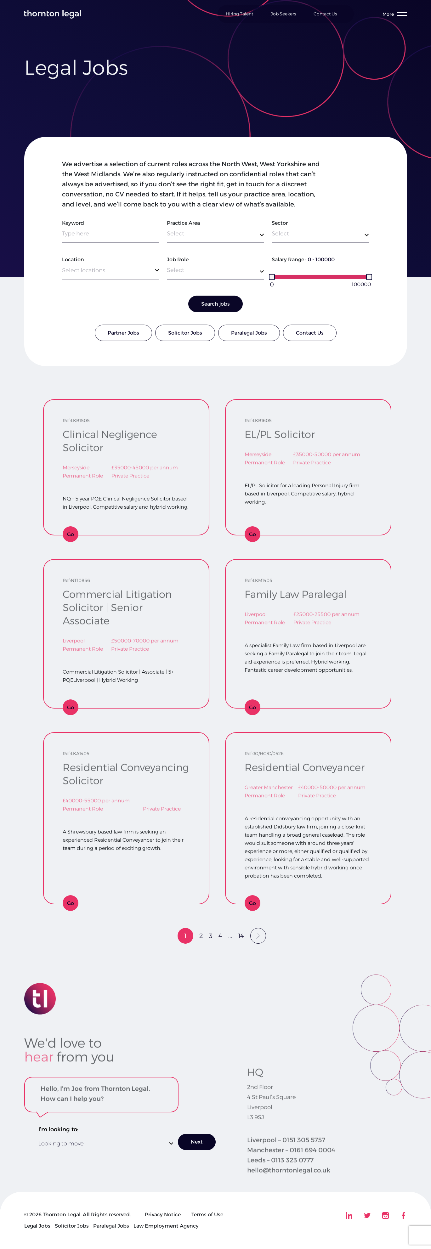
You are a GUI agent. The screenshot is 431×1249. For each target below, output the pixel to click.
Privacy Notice (163, 1215)
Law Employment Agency (166, 1226)
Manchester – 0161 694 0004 (291, 1166)
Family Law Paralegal (296, 590)
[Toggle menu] (395, 14)
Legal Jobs (37, 1226)
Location (73, 263)
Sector (280, 226)
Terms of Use (207, 1215)
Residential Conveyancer (305, 763)
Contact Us (325, 14)
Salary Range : (289, 263)
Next (197, 1142)
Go (70, 534)
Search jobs (215, 307)
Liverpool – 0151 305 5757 (286, 1156)
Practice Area (183, 226)
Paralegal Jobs (249, 336)
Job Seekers (283, 14)
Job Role (178, 263)
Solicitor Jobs (185, 336)
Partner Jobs (123, 336)
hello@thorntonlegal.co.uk (288, 1186)
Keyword (73, 226)
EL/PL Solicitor (280, 430)
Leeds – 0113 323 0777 (280, 1176)
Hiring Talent (239, 14)
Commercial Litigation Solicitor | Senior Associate (117, 603)
